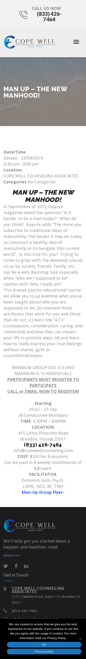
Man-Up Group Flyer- (43, 492)
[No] (80, 639)
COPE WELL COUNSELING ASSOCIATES (40, 176)
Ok (44, 644)
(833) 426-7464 (49, 16)
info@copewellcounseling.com (43, 450)
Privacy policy (44, 651)
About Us (12, 555)
